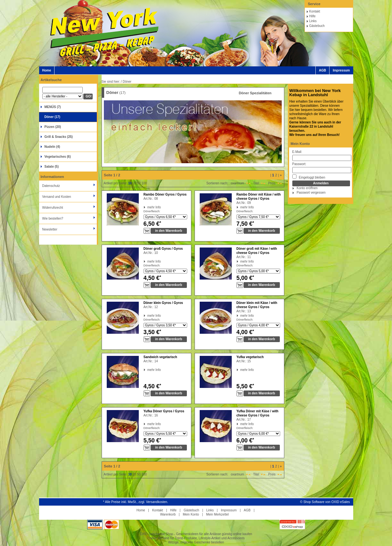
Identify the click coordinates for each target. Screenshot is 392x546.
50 (138, 183)
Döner (127, 81)
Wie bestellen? (52, 218)
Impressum (341, 70)
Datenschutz (51, 186)
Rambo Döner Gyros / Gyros (165, 194)
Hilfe (312, 16)
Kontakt (314, 11)
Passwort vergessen (311, 192)
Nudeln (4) (52, 146)
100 (144, 183)
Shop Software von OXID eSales (326, 502)
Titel (256, 183)
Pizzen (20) (53, 127)
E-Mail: (297, 152)
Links (313, 21)
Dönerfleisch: (152, 211)
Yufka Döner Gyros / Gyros (164, 411)
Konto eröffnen (307, 188)
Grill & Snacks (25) (59, 137)
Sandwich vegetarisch (160, 357)
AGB (322, 70)
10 (130, 183)
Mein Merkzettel (217, 514)
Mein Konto (300, 144)
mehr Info (147, 207)
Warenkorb (168, 514)
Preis (272, 183)
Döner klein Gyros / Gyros (163, 303)
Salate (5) (52, 166)
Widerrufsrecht (52, 207)
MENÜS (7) (53, 107)
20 (134, 183)
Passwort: (299, 164)
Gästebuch (317, 26)
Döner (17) (52, 117)
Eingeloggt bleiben (308, 176)
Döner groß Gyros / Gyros (163, 248)
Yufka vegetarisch (250, 357)
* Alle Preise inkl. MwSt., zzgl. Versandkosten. (135, 502)
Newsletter (49, 229)
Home (46, 70)
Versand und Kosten (56, 196)
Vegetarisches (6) (58, 156)
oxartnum (237, 183)
